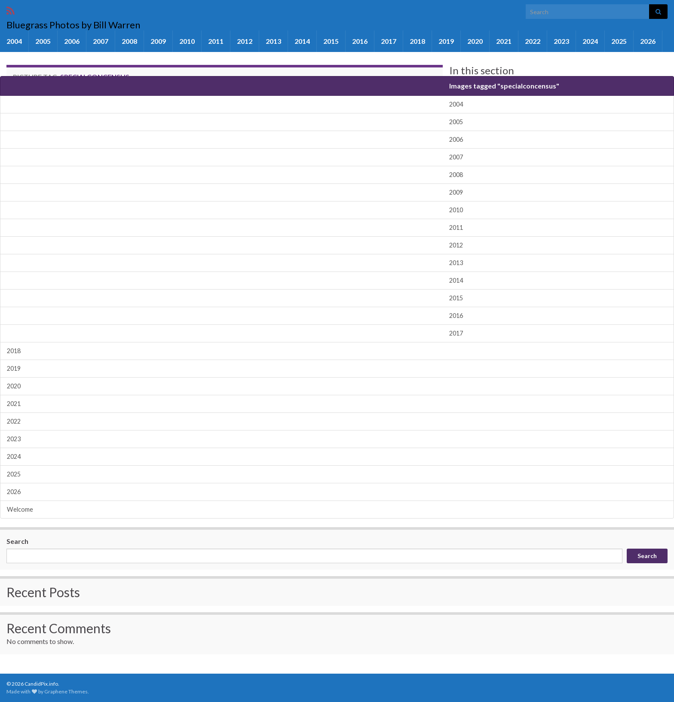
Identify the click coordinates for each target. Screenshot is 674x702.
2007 (100, 41)
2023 (561, 41)
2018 (417, 41)
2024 (590, 41)
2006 (72, 41)
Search (17, 541)
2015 (331, 41)
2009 (158, 41)
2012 (244, 41)
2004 (14, 41)
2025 (619, 41)
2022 (532, 41)
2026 (648, 41)
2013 (273, 41)
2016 (360, 41)
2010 (187, 41)
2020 (475, 41)
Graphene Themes (66, 691)
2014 (302, 41)
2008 (129, 41)
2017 (388, 41)
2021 (504, 41)
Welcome (20, 509)
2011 (216, 41)
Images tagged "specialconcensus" (504, 86)
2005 (43, 41)
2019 (446, 41)
